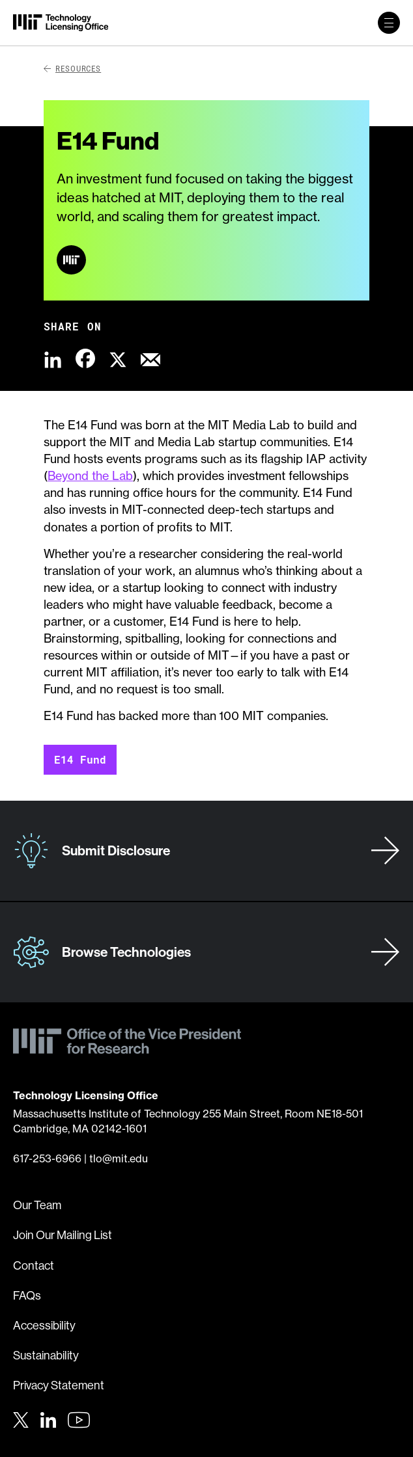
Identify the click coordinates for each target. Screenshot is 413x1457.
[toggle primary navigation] (389, 23)
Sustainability (46, 1355)
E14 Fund (80, 759)
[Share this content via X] (118, 358)
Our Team (37, 1204)
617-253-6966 (47, 1158)
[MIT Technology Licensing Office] (60, 22)
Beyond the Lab (90, 475)
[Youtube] (79, 1420)
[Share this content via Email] (150, 358)
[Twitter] (21, 1418)
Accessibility (44, 1325)
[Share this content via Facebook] (85, 358)
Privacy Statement (58, 1385)
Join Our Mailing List (62, 1234)
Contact (33, 1265)
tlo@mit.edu (118, 1158)
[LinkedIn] (48, 1418)
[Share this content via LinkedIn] (53, 358)
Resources (72, 68)
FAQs (27, 1295)
